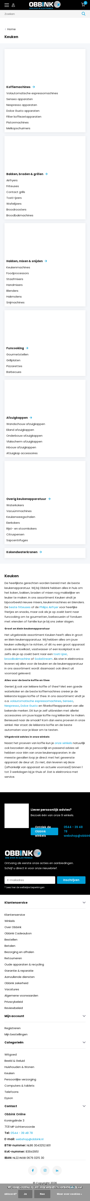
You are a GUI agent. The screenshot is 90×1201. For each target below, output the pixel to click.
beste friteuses (19, 607)
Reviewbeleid (13, 1008)
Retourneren (13, 958)
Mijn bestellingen (16, 1034)
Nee (42, 1194)
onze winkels (63, 743)
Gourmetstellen (17, 354)
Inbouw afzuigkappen (21, 447)
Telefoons (11, 1092)
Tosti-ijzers (14, 198)
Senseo (68, 701)
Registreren (12, 1028)
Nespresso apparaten (21, 105)
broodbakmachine (17, 659)
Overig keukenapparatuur (28, 499)
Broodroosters (16, 209)
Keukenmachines (18, 267)
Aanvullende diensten (19, 977)
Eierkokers (13, 523)
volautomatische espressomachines (35, 701)
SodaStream (43, 659)
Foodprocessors (17, 273)
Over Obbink (12, 927)
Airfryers (12, 180)
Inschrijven (71, 880)
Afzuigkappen (19, 418)
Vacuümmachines (19, 511)
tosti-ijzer (60, 654)
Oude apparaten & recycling (24, 964)
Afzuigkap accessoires (22, 453)
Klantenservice (14, 915)
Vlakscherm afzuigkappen (24, 441)
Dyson (8, 1098)
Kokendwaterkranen (24, 552)
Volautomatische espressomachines (32, 93)
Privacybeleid (13, 1002)
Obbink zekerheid (16, 983)
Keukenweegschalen (20, 517)
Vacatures (11, 989)
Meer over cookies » (69, 1194)
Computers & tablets (19, 1086)
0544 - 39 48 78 (73, 829)
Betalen (9, 946)
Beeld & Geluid (14, 1061)
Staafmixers (14, 279)
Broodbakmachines (19, 215)
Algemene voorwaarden (21, 995)
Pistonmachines (17, 122)
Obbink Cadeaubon (18, 933)
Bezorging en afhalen (19, 952)
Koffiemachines (20, 87)
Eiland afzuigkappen (20, 430)
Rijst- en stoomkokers (21, 528)
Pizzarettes (14, 366)
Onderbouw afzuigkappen (24, 436)
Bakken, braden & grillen (27, 174)
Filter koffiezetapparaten (23, 117)
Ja (25, 1194)
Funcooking (17, 348)
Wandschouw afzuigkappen (25, 424)
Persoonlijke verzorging (20, 1079)
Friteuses (12, 186)
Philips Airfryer (48, 607)
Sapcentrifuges (17, 540)
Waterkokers (15, 505)
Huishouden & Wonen (19, 1067)
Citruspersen (15, 534)
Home (11, 29)
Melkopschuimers (18, 128)
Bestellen (10, 940)
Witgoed (10, 1054)
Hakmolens (14, 297)
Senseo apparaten (19, 99)
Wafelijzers (14, 204)
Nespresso (11, 706)
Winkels (9, 921)
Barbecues (13, 372)
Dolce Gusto (29, 706)
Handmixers (14, 285)
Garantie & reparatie (18, 971)
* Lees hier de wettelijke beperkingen (24, 887)
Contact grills (15, 192)
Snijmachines (15, 302)
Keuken (9, 1073)
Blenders (12, 291)
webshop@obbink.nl (75, 836)
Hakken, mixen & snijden (26, 261)
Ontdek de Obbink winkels (43, 831)
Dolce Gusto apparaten (22, 111)
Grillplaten (13, 360)
